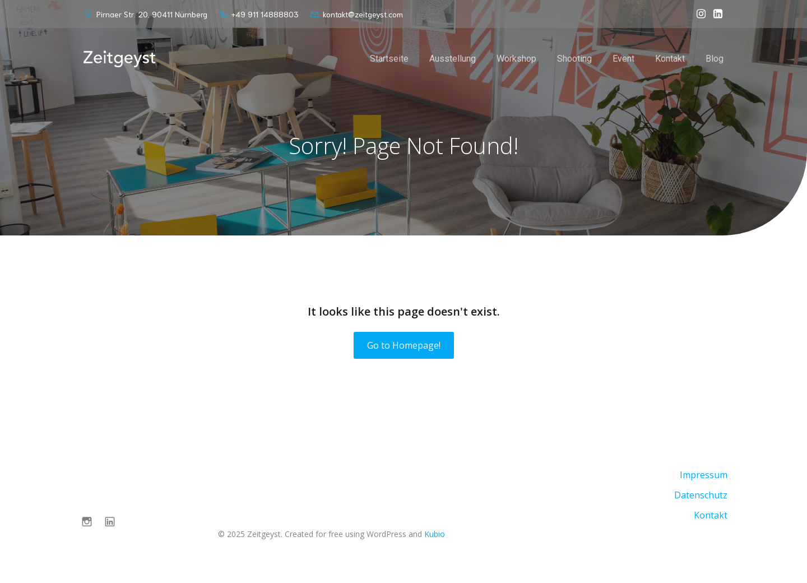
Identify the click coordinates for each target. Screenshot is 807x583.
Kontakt (670, 58)
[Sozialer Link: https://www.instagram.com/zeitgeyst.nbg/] (698, 14)
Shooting (574, 58)
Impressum (703, 475)
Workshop (516, 58)
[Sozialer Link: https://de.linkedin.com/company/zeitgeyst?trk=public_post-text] (715, 14)
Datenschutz (700, 495)
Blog (714, 58)
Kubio (434, 534)
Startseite (389, 58)
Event (623, 58)
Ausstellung (452, 58)
